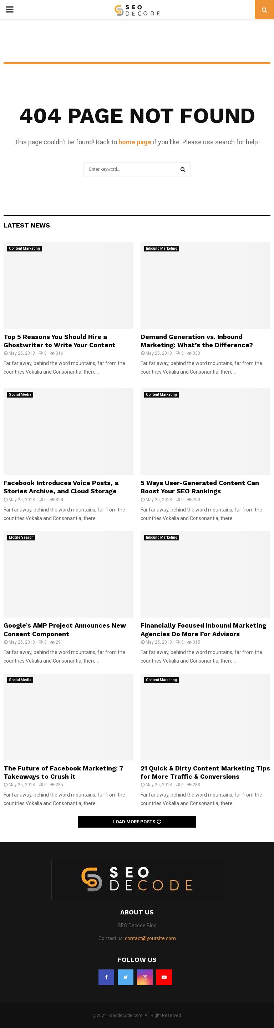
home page (134, 142)
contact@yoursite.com (150, 938)
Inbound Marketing (161, 248)
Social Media (20, 394)
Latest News (27, 225)
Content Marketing (24, 248)
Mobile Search (21, 537)
